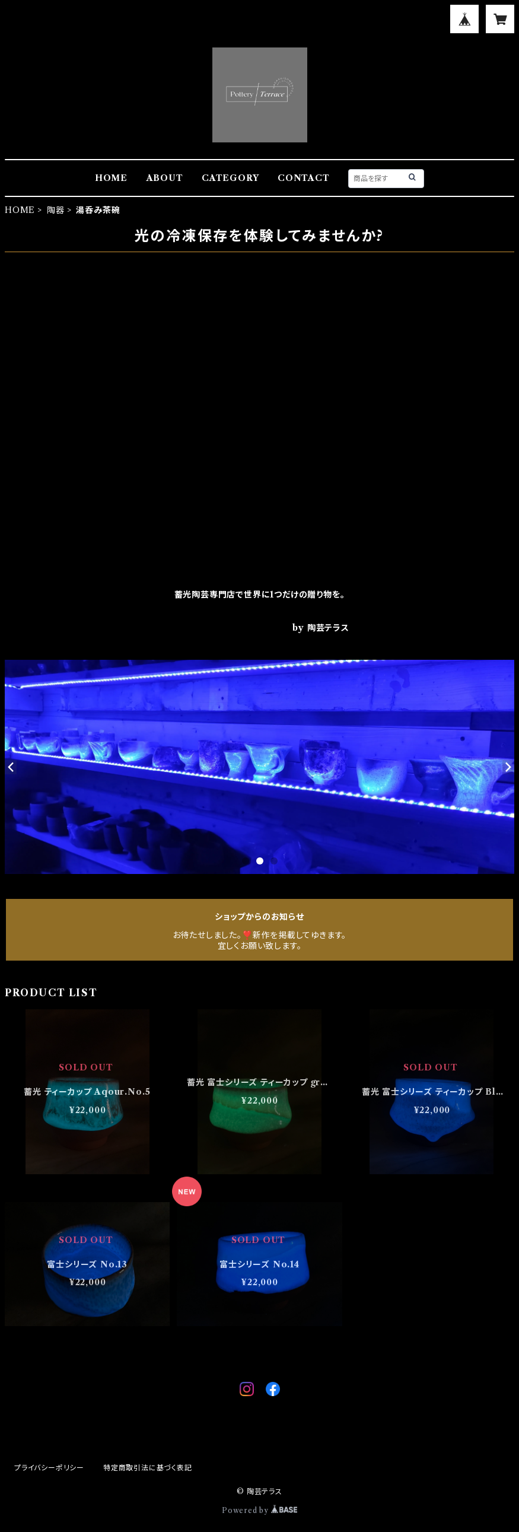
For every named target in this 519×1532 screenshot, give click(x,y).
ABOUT (165, 178)
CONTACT (304, 178)
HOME (111, 178)
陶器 (56, 210)
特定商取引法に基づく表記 (147, 1467)
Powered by (259, 1510)
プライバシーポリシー (49, 1467)
